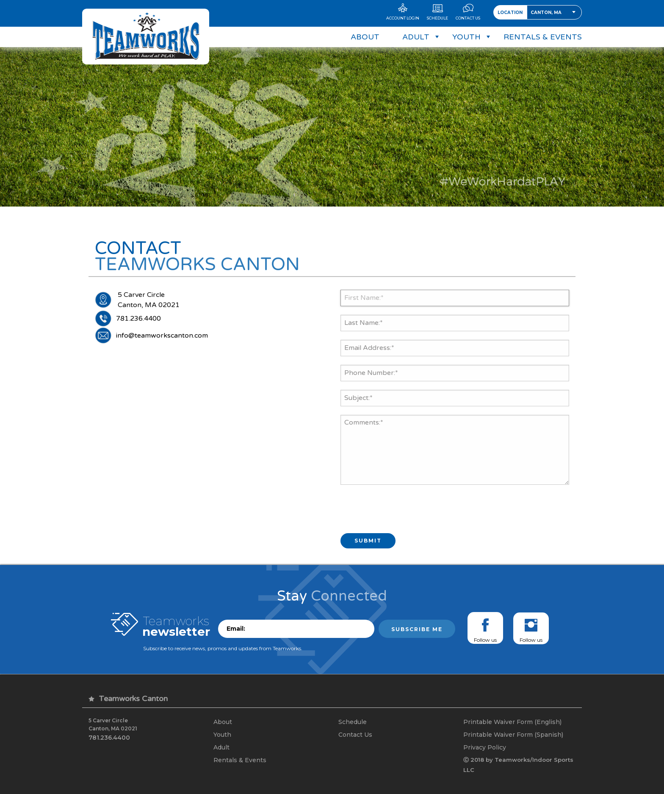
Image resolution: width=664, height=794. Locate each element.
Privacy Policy (484, 747)
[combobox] (554, 12)
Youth (222, 734)
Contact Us (355, 734)
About (222, 722)
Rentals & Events (239, 760)
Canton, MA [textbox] (546, 12)
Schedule (352, 722)
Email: (236, 628)
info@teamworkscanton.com (162, 335)
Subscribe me (417, 629)
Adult (221, 747)
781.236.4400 (138, 318)
